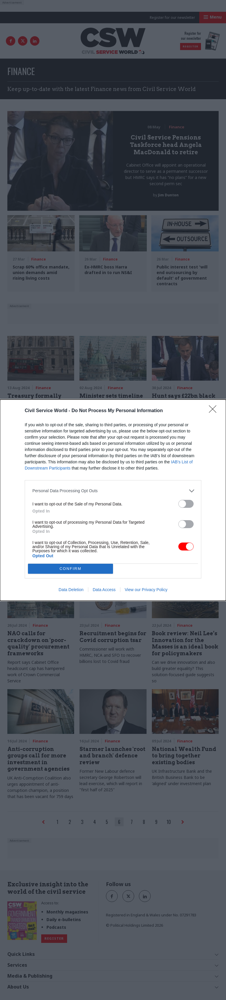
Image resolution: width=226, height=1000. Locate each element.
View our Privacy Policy (146, 589)
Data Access (104, 589)
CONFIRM (70, 568)
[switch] (186, 504)
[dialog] (113, 500)
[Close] (214, 411)
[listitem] (113, 491)
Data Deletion (71, 589)
